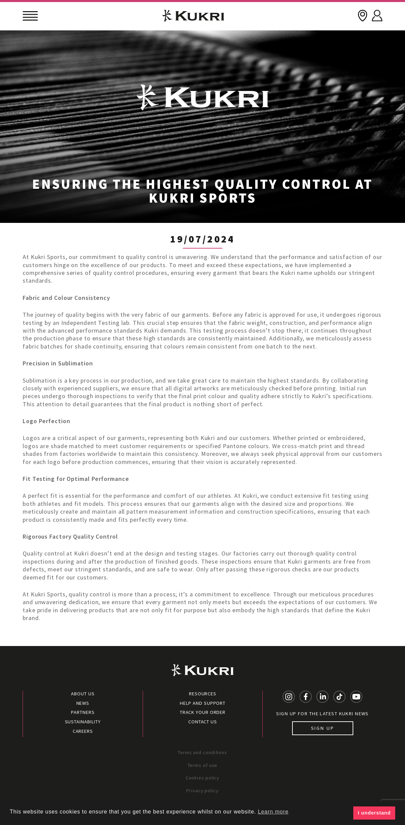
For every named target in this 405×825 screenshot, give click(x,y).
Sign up (322, 728)
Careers (83, 731)
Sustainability (83, 722)
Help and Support (202, 703)
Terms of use (203, 765)
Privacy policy (202, 791)
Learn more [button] (273, 812)
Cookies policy (203, 778)
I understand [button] (374, 813)
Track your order (202, 712)
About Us (82, 694)
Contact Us (202, 722)
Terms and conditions (202, 752)
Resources (202, 694)
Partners (82, 712)
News (83, 703)
